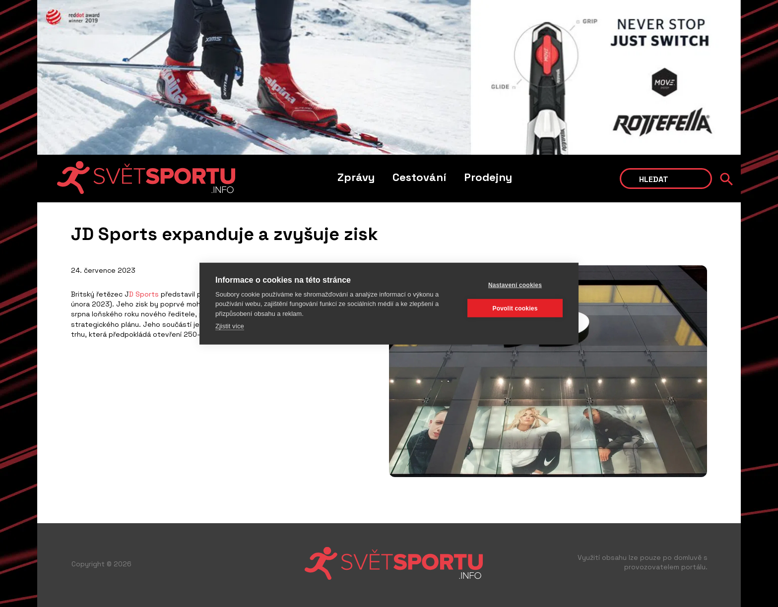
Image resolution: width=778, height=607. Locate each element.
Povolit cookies (514, 307)
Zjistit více (229, 326)
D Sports (144, 294)
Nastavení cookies (515, 284)
